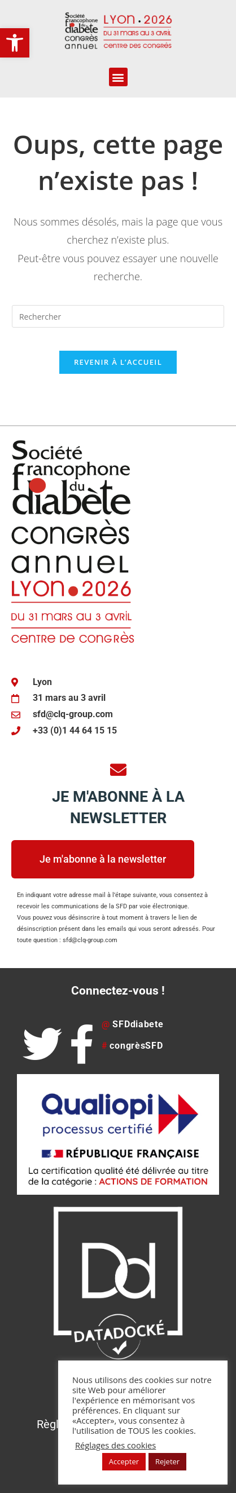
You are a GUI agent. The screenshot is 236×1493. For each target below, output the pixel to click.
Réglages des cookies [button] (115, 1445)
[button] (14, 43)
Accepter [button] (124, 1461)
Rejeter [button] (167, 1461)
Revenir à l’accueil (118, 362)
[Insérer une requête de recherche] (118, 316)
